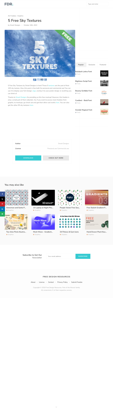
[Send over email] (2, 213)
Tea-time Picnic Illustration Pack (19, 232)
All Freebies (12, 16)
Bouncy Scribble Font (83, 91)
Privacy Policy (62, 282)
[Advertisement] (24, 125)
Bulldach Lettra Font (83, 71)
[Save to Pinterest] (2, 204)
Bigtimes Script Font (83, 81)
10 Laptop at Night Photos (44, 207)
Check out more (56, 158)
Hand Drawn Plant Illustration (99, 232)
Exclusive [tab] (92, 65)
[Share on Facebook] (2, 194)
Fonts (78, 74)
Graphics (20, 16)
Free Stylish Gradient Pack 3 (98, 207)
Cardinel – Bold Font (83, 100)
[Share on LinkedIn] (2, 208)
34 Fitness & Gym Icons (69, 232)
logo (34, 91)
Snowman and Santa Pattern (18, 207)
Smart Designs (21, 97)
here (57, 102)
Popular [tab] (81, 65)
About (33, 282)
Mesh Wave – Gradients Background (47, 232)
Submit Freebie (76, 282)
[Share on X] (2, 199)
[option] (40, 53)
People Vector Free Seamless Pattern (75, 207)
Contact (51, 282)
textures (52, 85)
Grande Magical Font (83, 110)
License (41, 282)
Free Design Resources (56, 277)
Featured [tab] (103, 65)
